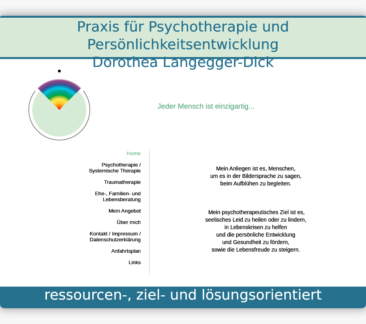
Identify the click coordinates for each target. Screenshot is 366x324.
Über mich (129, 222)
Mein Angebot (124, 211)
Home (134, 153)
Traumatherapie (122, 182)
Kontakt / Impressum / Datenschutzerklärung (115, 237)
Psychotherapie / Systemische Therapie (115, 168)
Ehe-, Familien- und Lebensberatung (118, 196)
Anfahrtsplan (126, 251)
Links (135, 262)
